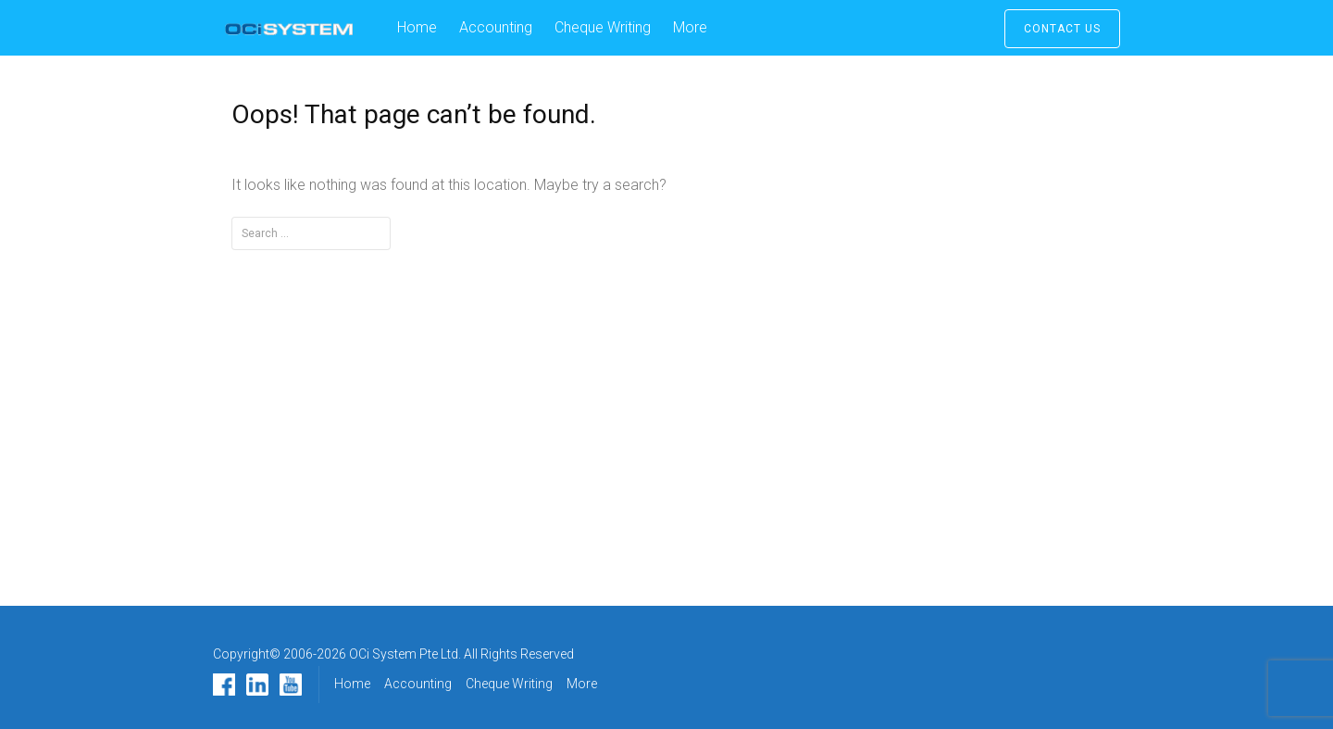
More (690, 27)
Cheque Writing (602, 27)
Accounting (495, 27)
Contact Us (1062, 28)
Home (417, 27)
